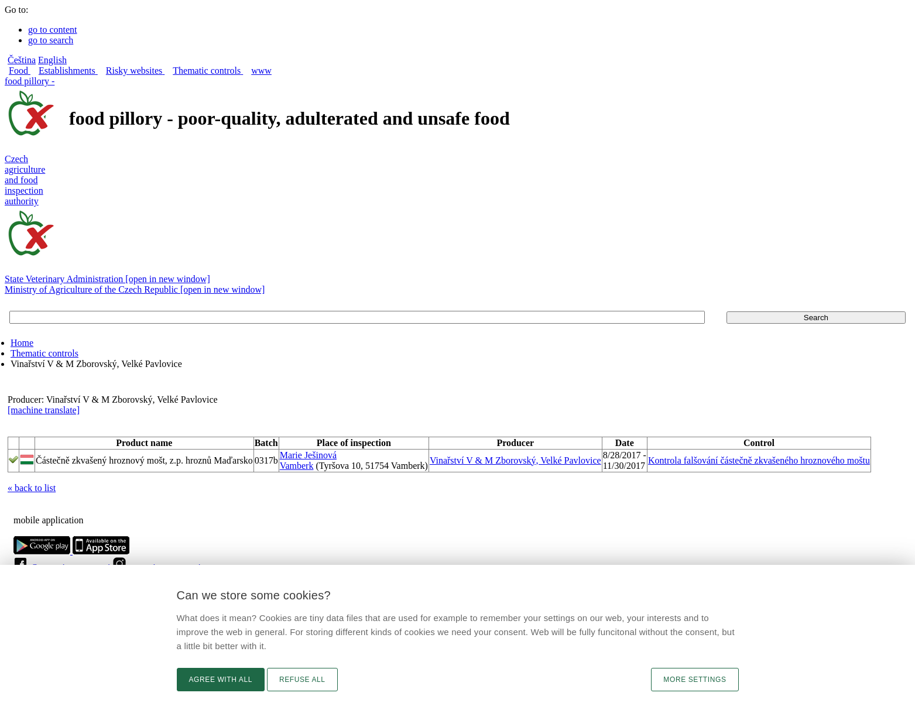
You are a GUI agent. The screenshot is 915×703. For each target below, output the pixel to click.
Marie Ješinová (308, 455)
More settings (694, 679)
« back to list (32, 488)
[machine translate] (44, 410)
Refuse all (302, 679)
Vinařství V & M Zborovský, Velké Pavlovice (515, 460)
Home (22, 343)
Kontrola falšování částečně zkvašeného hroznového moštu (759, 460)
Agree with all (220, 679)
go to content (52, 30)
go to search (50, 40)
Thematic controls (44, 353)
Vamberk (297, 466)
